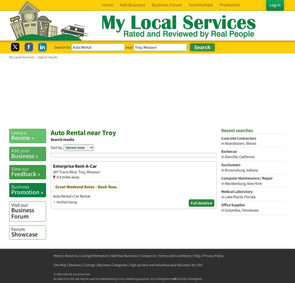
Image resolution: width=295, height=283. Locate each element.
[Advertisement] (147, 94)
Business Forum (28, 211)
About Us (71, 256)
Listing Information (94, 256)
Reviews (75, 265)
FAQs (197, 256)
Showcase (28, 232)
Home (57, 256)
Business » (28, 153)
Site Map (59, 265)
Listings (89, 265)
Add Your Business (124, 256)
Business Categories (112, 265)
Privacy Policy (213, 256)
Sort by (56, 147)
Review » (28, 135)
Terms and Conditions (175, 256)
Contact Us (148, 256)
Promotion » (28, 189)
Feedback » (28, 171)
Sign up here (139, 265)
